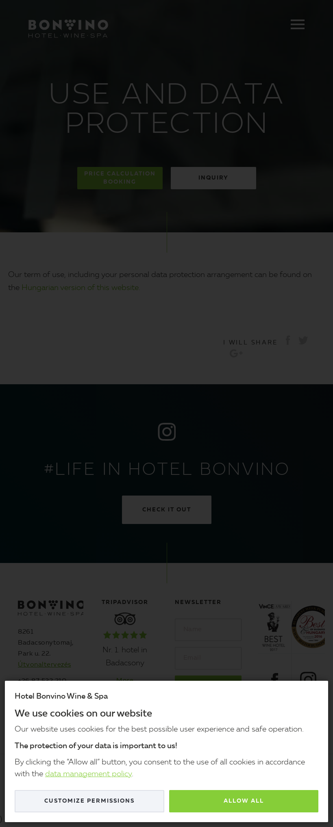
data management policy (88, 774)
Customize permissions (89, 801)
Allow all (244, 801)
